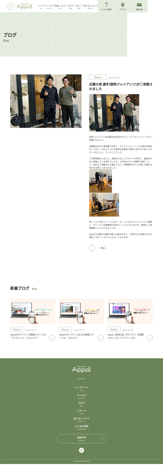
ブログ (81, 7)
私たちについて (105, 7)
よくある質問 (81, 434)
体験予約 (81, 446)
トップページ (81, 395)
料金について (69, 7)
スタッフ (91, 7)
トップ (45, 7)
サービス (55, 7)
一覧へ (102, 255)
